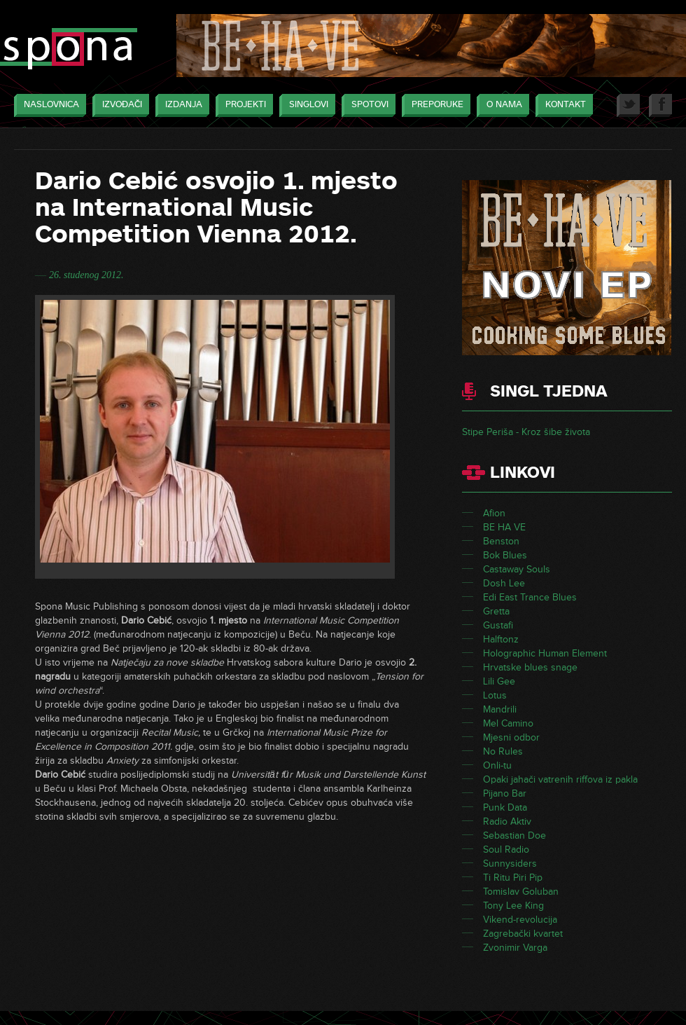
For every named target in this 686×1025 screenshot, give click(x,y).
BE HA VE (504, 527)
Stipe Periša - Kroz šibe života (526, 432)
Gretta (496, 611)
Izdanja (180, 105)
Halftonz (501, 639)
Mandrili (500, 709)
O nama (500, 105)
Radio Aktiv (507, 821)
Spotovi (366, 105)
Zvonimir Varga (515, 947)
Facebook (660, 105)
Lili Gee (499, 681)
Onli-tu (497, 765)
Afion (494, 513)
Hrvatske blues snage (530, 667)
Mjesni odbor (511, 737)
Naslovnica (48, 105)
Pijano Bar (504, 793)
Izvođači (118, 105)
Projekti (242, 105)
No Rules (503, 751)
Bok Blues (505, 555)
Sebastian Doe (514, 835)
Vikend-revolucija (520, 919)
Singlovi (305, 105)
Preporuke (434, 105)
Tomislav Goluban (521, 891)
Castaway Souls (516, 569)
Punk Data (505, 807)
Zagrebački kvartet (523, 933)
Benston (501, 541)
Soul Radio (506, 849)
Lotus (495, 695)
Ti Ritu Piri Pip (512, 877)
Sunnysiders (510, 863)
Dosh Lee (504, 583)
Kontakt (562, 105)
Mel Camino (508, 723)
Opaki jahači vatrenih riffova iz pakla (560, 779)
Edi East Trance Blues (530, 597)
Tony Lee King (513, 905)
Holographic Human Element (545, 653)
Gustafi (498, 625)
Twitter (628, 105)
